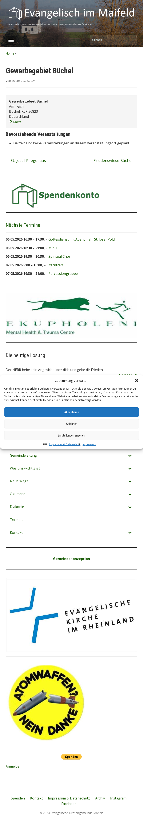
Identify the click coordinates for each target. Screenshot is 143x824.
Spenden (18, 798)
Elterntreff (55, 265)
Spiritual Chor (59, 256)
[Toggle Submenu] (130, 468)
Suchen (132, 40)
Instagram (118, 798)
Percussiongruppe (63, 273)
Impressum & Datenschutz (64, 455)
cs (13, 81)
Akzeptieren (71, 423)
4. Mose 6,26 (127, 375)
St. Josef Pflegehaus (26, 160)
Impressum (89, 455)
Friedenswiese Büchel (115, 160)
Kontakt (36, 798)
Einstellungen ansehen (71, 446)
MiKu (52, 248)
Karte (15, 122)
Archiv (100, 798)
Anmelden (13, 766)
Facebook (68, 803)
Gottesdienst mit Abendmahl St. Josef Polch (82, 239)
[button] (137, 391)
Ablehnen (71, 435)
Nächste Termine (23, 225)
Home (10, 53)
